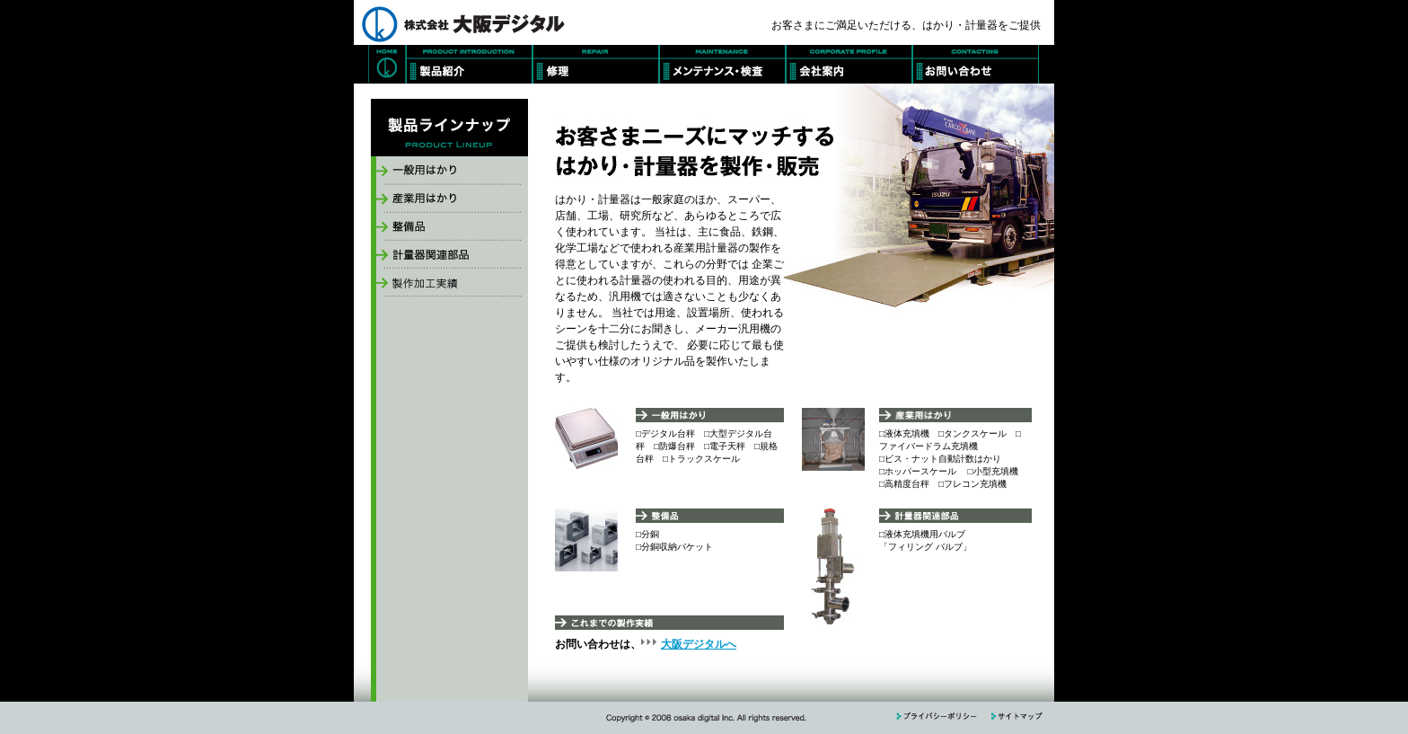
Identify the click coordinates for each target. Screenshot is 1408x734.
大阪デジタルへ (698, 644)
